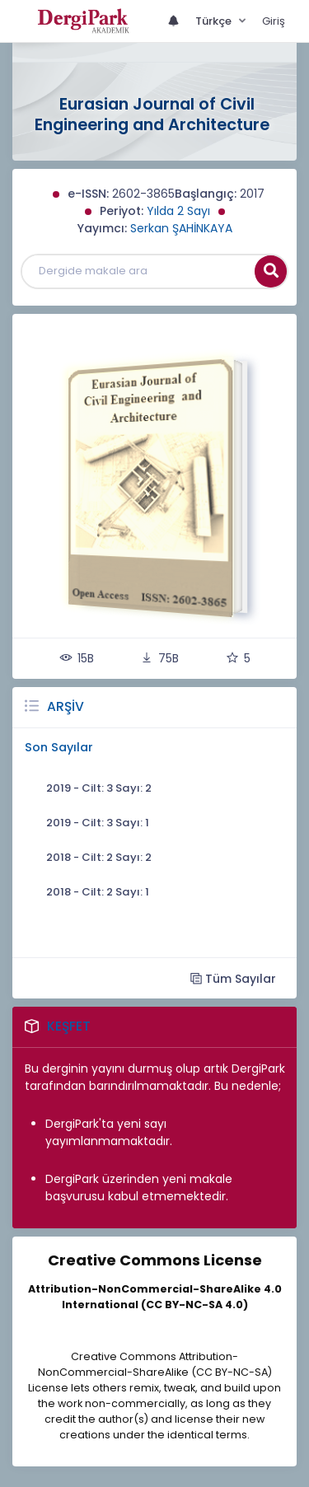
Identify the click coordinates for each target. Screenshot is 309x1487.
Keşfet (69, 1026)
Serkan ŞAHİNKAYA (181, 228)
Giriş (273, 21)
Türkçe (214, 21)
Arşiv (65, 706)
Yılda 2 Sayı (178, 211)
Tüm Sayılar (233, 978)
